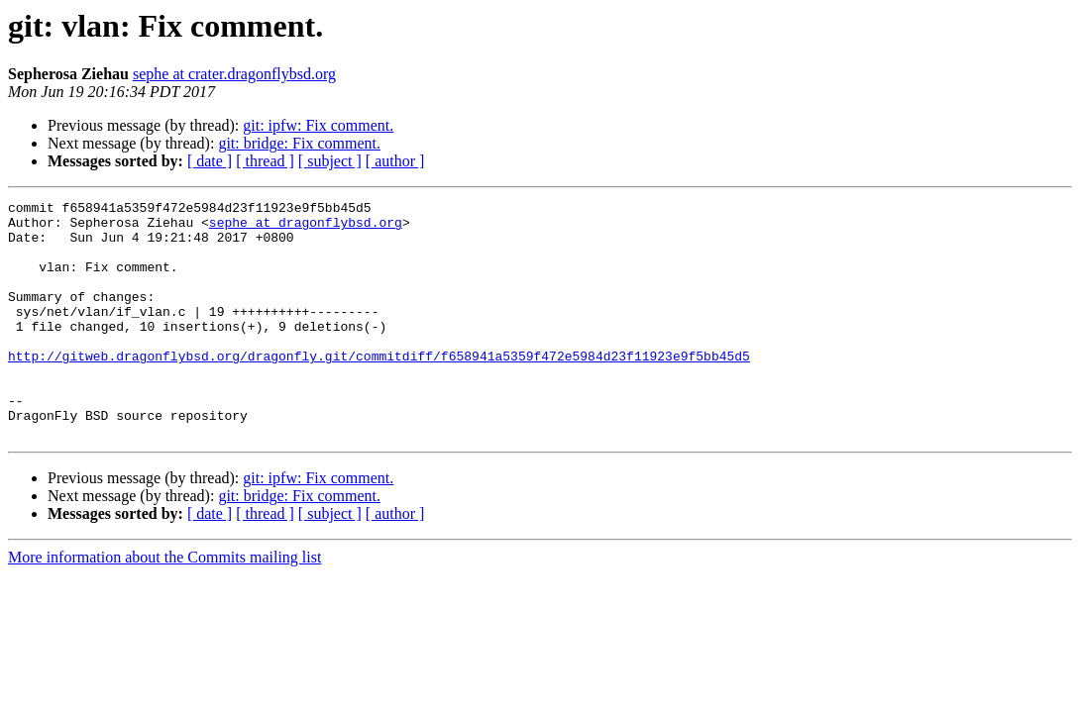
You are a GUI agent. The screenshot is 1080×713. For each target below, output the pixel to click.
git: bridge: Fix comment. (299, 143)
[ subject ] (330, 161)
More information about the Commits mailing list (164, 604)
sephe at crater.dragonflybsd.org (234, 73)
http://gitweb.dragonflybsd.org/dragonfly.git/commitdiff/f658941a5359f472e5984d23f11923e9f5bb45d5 (379, 388)
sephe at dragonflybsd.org (305, 228)
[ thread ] (265, 161)
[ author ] (395, 161)
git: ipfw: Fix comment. (318, 125)
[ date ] (209, 161)
